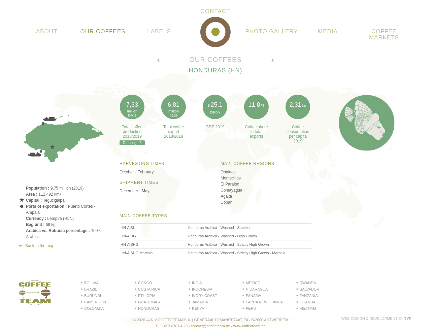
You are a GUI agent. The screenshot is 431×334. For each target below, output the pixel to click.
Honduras (148, 308)
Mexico (253, 283)
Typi (408, 318)
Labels (159, 32)
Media (328, 32)
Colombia (94, 308)
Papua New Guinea (264, 302)
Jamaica (200, 302)
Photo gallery (271, 32)
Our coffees (103, 32)
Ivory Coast (204, 296)
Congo (145, 283)
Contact (215, 11)
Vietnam (308, 308)
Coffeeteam (215, 32)
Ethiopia (146, 296)
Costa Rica (149, 289)
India (197, 283)
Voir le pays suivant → (273, 61)
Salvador (309, 289)
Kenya (198, 308)
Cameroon (95, 302)
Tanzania (309, 296)
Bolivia (91, 283)
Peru (251, 308)
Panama (253, 296)
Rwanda (308, 283)
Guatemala (149, 302)
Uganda (308, 302)
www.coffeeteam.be (249, 326)
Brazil (90, 289)
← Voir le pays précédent (158, 61)
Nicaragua (257, 289)
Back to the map (40, 245)
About (47, 32)
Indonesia (202, 289)
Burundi (92, 296)
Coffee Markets (384, 35)
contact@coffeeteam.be (210, 326)
